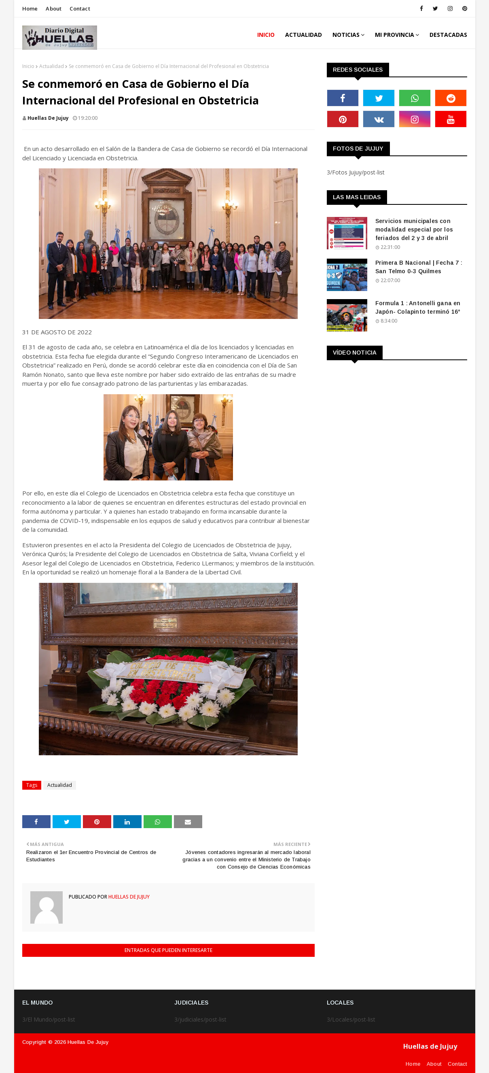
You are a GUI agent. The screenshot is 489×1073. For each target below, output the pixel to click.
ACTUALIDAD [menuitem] (303, 34)
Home (30, 8)
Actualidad (51, 66)
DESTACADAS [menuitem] (448, 34)
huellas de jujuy (48, 118)
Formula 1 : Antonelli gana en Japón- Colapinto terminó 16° (418, 307)
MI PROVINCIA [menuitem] (394, 34)
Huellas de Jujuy (88, 1042)
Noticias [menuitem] (346, 34)
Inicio (28, 66)
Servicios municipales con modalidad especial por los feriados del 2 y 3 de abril (414, 229)
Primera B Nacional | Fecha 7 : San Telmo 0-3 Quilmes (418, 266)
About (53, 8)
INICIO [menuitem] (266, 34)
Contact (80, 8)
